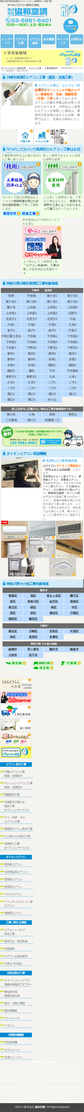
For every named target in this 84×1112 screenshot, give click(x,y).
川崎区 (33, 631)
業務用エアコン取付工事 (18, 828)
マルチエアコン (13, 894)
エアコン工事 (21, 41)
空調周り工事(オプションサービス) (16, 845)
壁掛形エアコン (13, 864)
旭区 (33, 595)
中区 (74, 607)
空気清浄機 (10, 1042)
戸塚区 (74, 613)
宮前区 (53, 631)
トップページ (7, 41)
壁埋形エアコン (13, 879)
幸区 (13, 637)
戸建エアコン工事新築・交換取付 (14, 773)
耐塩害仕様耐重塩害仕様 (12, 993)
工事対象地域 (51, 68)
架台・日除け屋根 (14, 1003)
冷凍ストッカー (13, 1057)
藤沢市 (53, 649)
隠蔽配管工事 (12, 794)
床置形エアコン (13, 886)
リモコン (9, 1025)
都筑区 (12, 618)
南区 (54, 607)
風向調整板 (10, 1010)
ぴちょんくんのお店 (58, 469)
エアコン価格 (35, 41)
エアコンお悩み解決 (15, 956)
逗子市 (33, 655)
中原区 (74, 631)
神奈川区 (33, 601)
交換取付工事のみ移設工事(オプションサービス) (16, 806)
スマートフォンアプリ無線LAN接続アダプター (18, 982)
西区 (13, 613)
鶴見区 (33, 618)
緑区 (33, 607)
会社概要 (49, 39)
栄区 (33, 613)
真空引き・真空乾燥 (15, 941)
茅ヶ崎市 (33, 649)
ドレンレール (12, 1018)
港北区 (12, 607)
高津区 (33, 637)
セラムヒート (12, 1049)
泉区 (13, 601)
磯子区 (74, 595)
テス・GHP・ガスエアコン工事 (14, 819)
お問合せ (76, 39)
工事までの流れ (13, 963)
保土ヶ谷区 (54, 595)
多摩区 (53, 637)
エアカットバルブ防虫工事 (14, 931)
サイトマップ (63, 41)
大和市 (12, 655)
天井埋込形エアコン (15, 872)
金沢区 (53, 601)
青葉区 (12, 595)
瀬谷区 (53, 613)
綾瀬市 (12, 649)
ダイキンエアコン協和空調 (13, 68)
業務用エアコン (13, 913)
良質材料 (9, 948)
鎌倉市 (74, 649)
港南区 (74, 601)
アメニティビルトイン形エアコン (18, 903)
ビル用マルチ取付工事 (17, 836)
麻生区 (12, 631)
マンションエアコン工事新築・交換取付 (18, 785)
